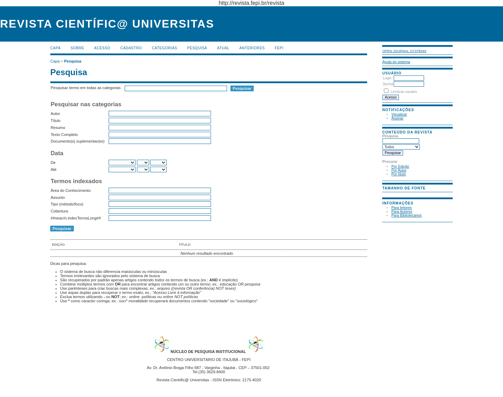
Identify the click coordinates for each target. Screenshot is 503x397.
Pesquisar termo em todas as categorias (86, 88)
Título (55, 120)
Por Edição (400, 166)
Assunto (58, 197)
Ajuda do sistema (396, 62)
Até (54, 169)
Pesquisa (197, 48)
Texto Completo (64, 134)
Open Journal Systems (404, 51)
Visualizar (399, 114)
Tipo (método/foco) (67, 204)
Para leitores (401, 208)
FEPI (279, 48)
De (53, 162)
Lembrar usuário (404, 92)
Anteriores (252, 48)
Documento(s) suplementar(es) (77, 141)
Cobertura (59, 211)
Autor (55, 113)
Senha (387, 84)
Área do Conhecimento (70, 190)
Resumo (58, 127)
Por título (398, 174)
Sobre (77, 48)
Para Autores (401, 212)
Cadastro (131, 48)
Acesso (102, 48)
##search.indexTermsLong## (76, 218)
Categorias (164, 48)
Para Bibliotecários (406, 215)
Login (386, 78)
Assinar (397, 118)
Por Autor (398, 170)
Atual (223, 48)
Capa (55, 48)
